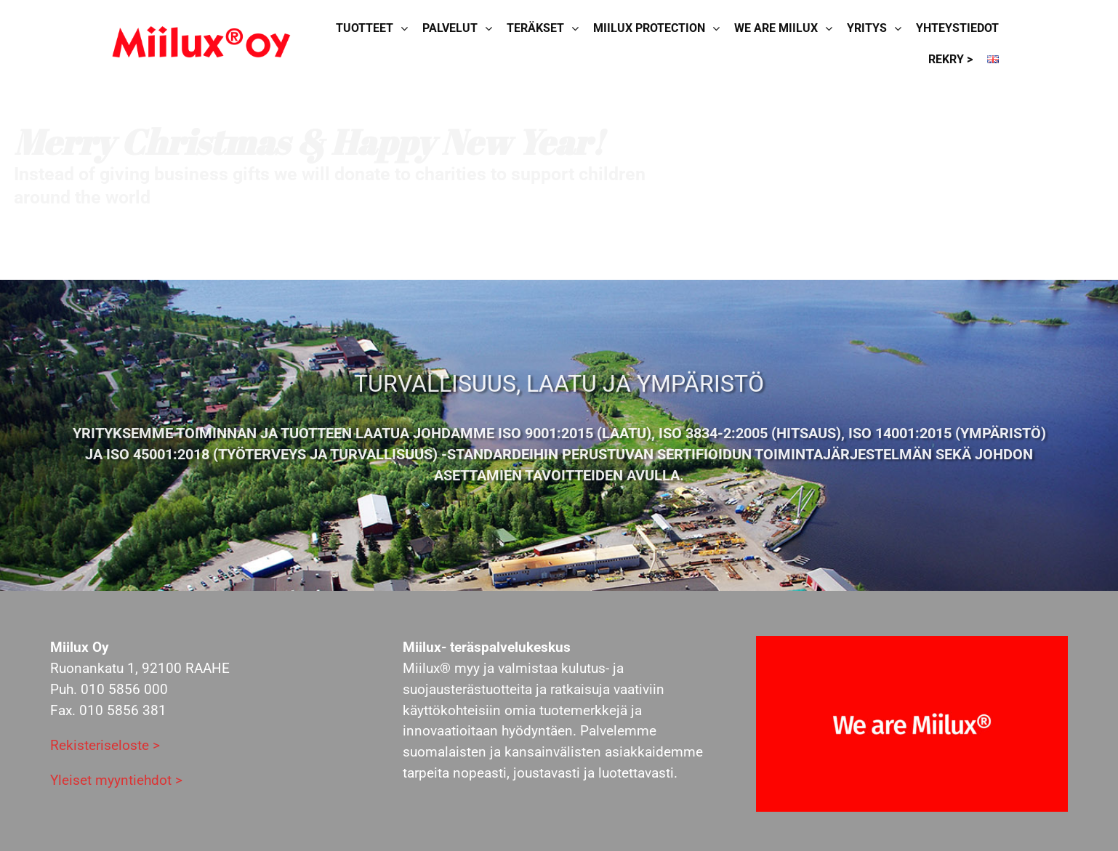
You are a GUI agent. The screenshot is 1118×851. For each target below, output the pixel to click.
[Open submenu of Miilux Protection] (719, 28)
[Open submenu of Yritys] (901, 28)
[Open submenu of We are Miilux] (832, 28)
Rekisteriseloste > (105, 745)
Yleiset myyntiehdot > (116, 780)
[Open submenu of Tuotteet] (408, 29)
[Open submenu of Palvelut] (492, 28)
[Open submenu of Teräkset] (578, 29)
